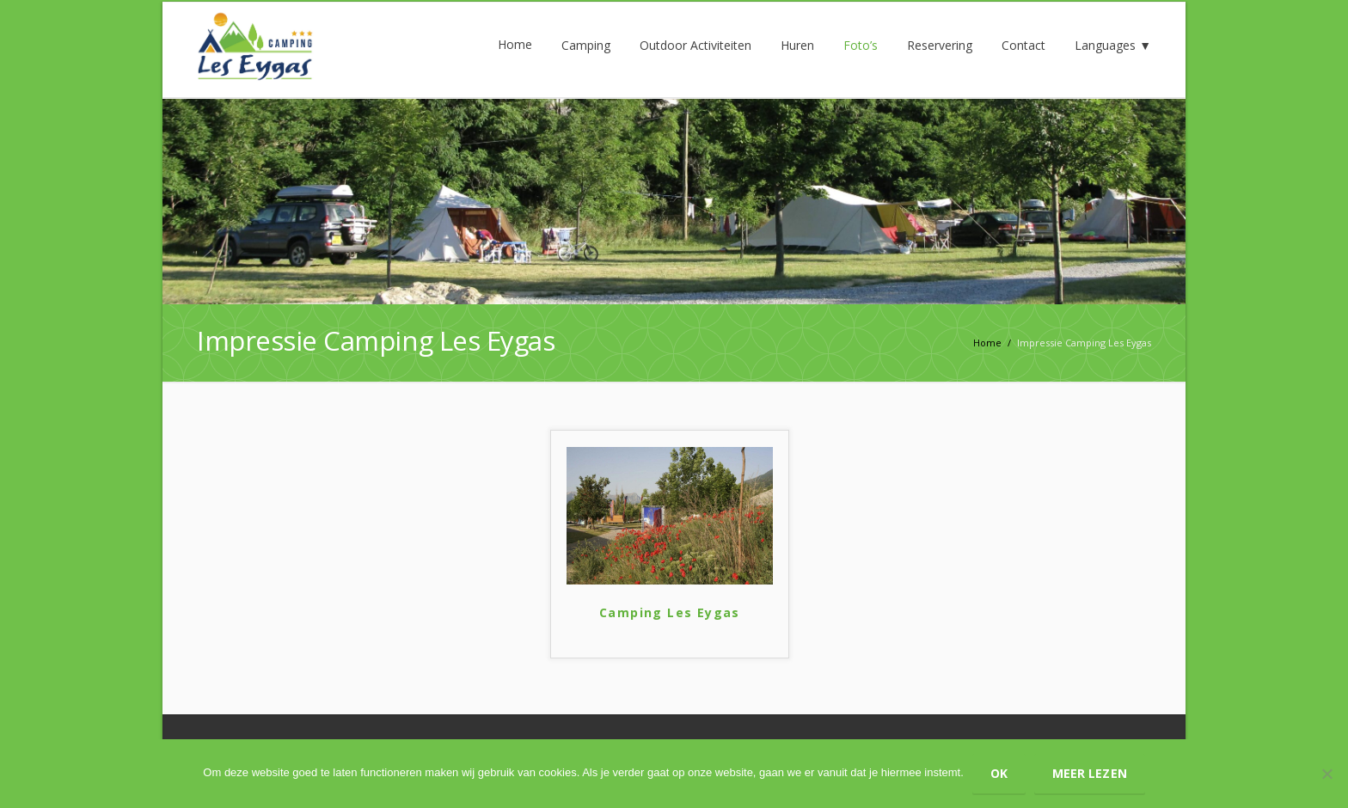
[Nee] (1326, 773)
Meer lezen (1089, 773)
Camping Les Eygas (669, 612)
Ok (999, 773)
